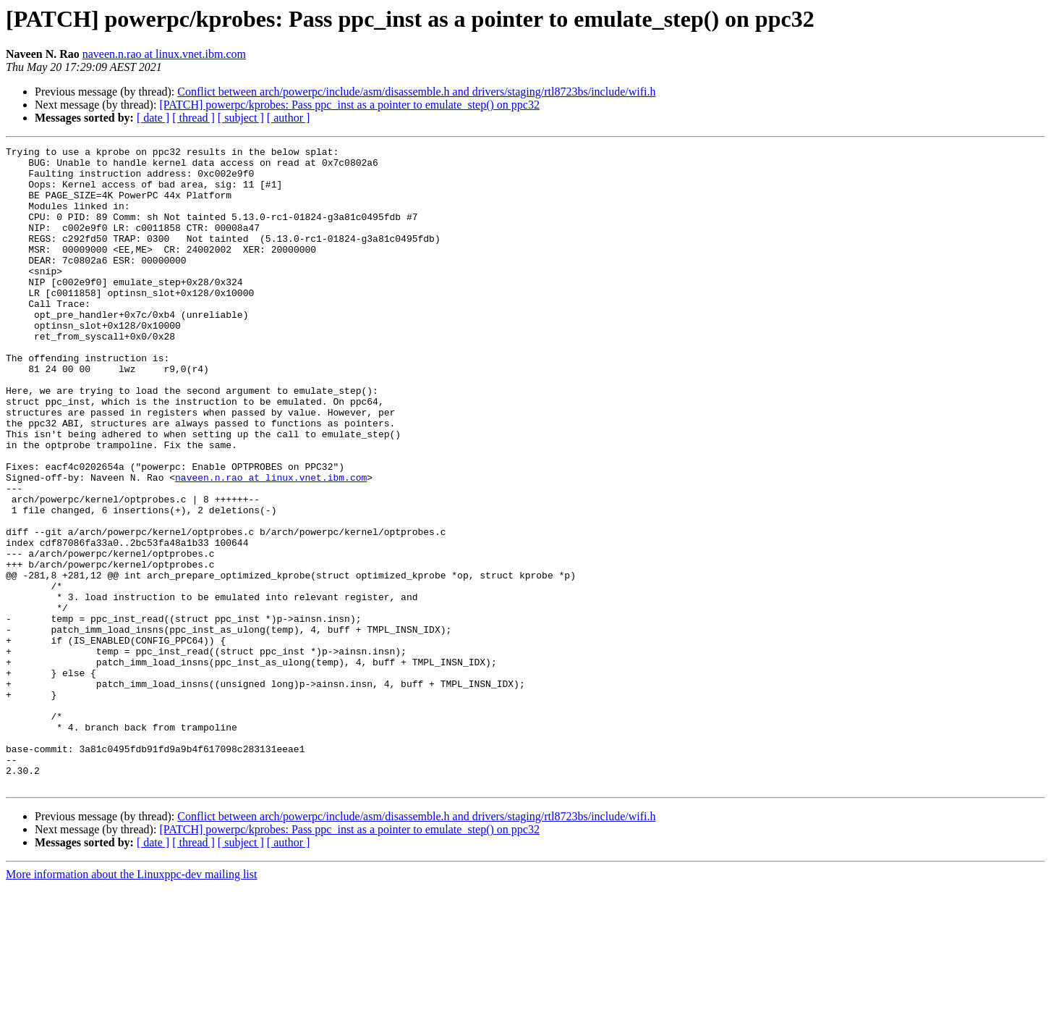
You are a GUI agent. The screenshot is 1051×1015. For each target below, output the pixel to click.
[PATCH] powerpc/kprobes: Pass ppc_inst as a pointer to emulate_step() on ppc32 (349, 104)
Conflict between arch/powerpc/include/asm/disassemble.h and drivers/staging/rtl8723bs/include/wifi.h (416, 91)
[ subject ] (241, 117)
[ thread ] (193, 117)
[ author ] (288, 117)
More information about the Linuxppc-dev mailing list (131, 1002)
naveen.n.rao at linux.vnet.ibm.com (164, 54)
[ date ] (153, 117)
